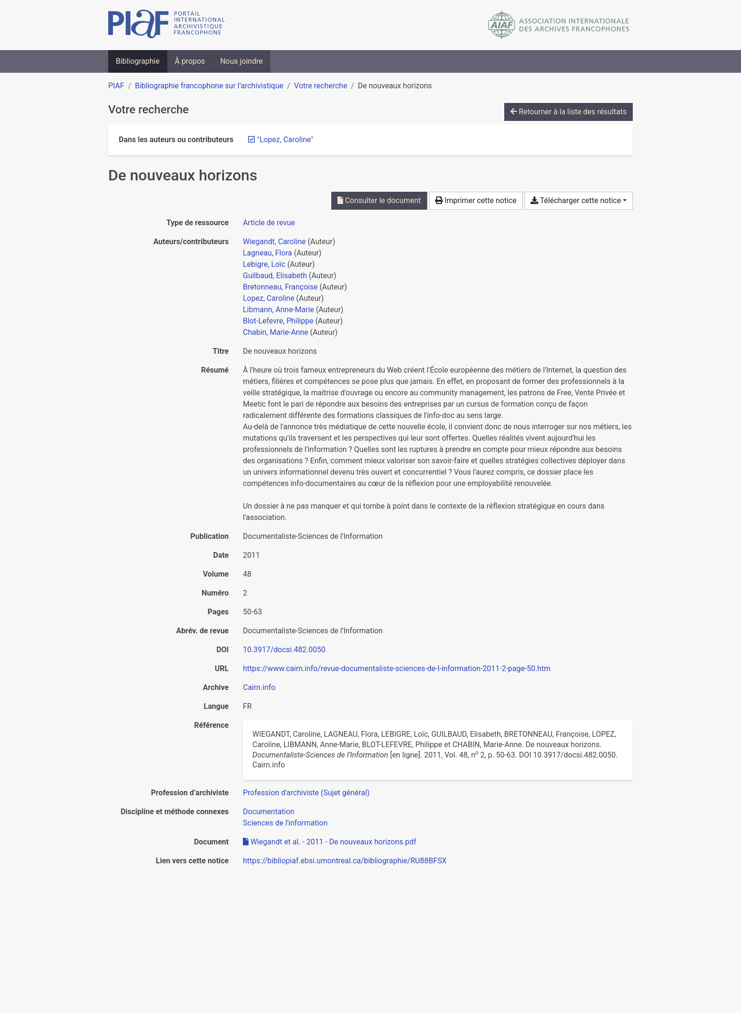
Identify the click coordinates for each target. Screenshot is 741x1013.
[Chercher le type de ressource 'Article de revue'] (269, 222)
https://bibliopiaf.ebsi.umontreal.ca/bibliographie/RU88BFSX (345, 860)
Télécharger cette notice (576, 200)
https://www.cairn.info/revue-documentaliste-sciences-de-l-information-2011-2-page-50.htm (397, 668)
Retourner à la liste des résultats (568, 111)
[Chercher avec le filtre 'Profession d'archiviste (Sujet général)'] (306, 792)
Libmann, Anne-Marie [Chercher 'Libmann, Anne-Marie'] (278, 309)
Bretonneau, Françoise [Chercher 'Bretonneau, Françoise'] (280, 286)
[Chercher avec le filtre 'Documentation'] (268, 811)
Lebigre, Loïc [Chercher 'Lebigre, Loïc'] (264, 264)
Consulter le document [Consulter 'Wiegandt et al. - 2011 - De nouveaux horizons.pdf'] (379, 200)
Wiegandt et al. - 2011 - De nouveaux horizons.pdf (329, 841)
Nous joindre (241, 61)
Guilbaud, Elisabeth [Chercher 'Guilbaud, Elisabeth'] (275, 275)
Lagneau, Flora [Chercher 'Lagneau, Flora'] (267, 252)
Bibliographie (138, 61)
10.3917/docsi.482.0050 (284, 649)
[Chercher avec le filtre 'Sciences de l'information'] (285, 822)
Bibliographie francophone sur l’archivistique (209, 85)
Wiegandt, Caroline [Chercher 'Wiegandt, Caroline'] (274, 241)
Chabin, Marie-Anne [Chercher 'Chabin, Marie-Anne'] (275, 332)
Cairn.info (259, 687)
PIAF (116, 85)
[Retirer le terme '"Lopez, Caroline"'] (285, 139)
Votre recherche (320, 85)
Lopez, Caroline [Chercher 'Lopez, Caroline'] (268, 298)
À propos (190, 61)
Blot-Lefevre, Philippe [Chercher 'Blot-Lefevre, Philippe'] (278, 320)
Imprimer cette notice (476, 200)
